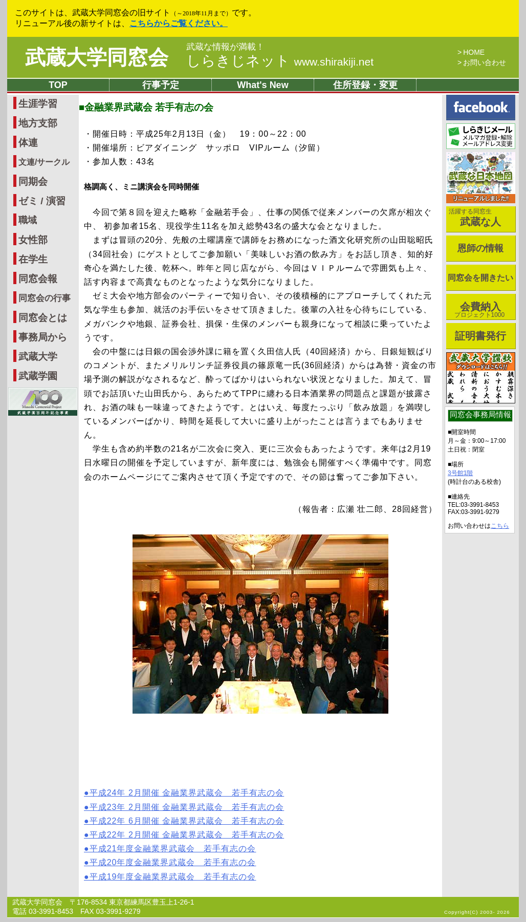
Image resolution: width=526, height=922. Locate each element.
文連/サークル (44, 162)
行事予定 (160, 85)
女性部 (33, 239)
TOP (58, 85)
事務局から (42, 337)
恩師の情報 (480, 248)
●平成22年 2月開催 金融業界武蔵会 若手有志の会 (184, 834)
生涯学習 (37, 103)
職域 (27, 220)
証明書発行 (480, 335)
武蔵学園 (37, 376)
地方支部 (37, 123)
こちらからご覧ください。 (178, 23)
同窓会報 (37, 278)
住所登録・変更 (365, 85)
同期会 (33, 181)
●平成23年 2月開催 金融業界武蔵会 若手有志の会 (184, 807)
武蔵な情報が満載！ (225, 47)
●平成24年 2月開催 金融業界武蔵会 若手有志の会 (184, 792)
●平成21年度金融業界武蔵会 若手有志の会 (170, 848)
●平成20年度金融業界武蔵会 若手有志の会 (170, 862)
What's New (262, 85)
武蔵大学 (37, 356)
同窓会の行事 (44, 298)
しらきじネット (280, 61)
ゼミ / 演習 (41, 201)
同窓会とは (42, 317)
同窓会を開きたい (480, 277)
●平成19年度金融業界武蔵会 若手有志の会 (170, 876)
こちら (500, 525)
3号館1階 (460, 473)
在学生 (33, 259)
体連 (28, 142)
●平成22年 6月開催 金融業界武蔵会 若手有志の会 (184, 821)
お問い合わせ (484, 62)
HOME (474, 52)
